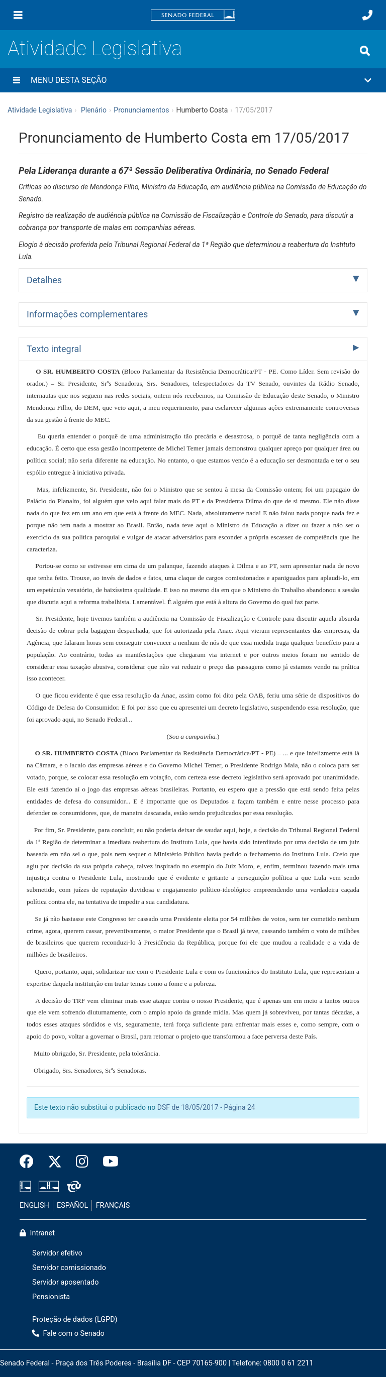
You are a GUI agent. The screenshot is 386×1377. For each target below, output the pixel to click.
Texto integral (54, 348)
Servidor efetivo (57, 1253)
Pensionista (51, 1297)
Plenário (94, 110)
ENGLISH (34, 1205)
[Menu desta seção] (17, 80)
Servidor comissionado (69, 1268)
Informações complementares (87, 314)
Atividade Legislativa (95, 48)
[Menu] (18, 15)
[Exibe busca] (364, 51)
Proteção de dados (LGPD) (75, 1319)
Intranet (37, 1233)
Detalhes (44, 280)
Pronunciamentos (141, 110)
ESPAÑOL (72, 1205)
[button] (193, 80)
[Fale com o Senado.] (367, 15)
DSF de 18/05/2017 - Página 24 (206, 1107)
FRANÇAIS (113, 1205)
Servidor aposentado (65, 1282)
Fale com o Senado (68, 1333)
